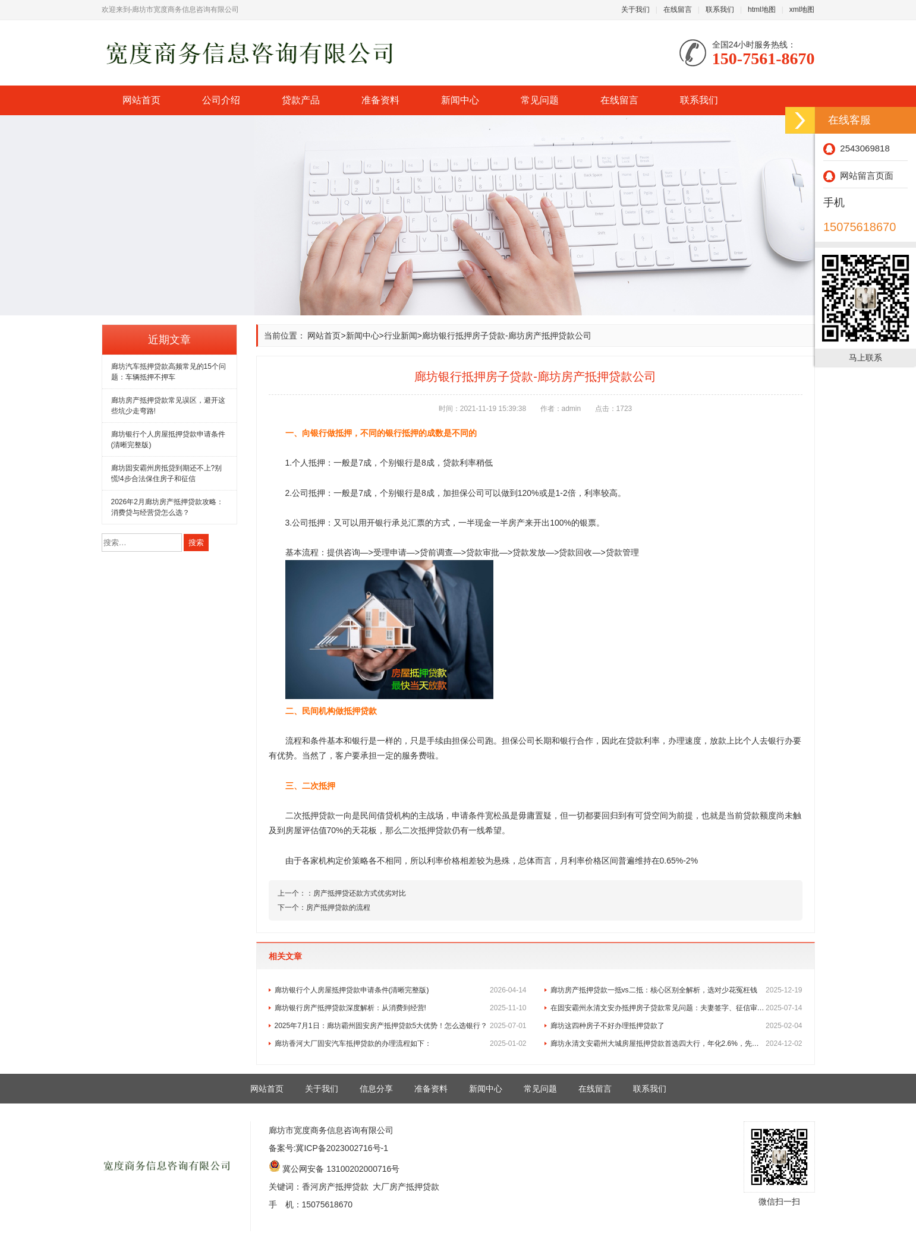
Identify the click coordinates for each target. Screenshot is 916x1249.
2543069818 (856, 148)
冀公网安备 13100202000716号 (340, 1169)
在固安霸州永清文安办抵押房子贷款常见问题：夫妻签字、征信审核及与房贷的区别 (676, 1008)
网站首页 (141, 100)
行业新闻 (400, 335)
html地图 (762, 9)
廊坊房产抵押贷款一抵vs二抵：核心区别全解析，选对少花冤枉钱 (676, 990)
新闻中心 (460, 100)
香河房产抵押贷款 (335, 1186)
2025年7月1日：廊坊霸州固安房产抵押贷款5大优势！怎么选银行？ (401, 1026)
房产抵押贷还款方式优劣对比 (359, 893)
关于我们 (635, 9)
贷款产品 (301, 100)
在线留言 (677, 9)
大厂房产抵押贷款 (406, 1186)
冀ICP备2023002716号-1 (341, 1148)
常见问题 (540, 100)
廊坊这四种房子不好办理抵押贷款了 (676, 1026)
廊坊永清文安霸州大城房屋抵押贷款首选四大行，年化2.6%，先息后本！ (676, 1043)
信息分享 (376, 1088)
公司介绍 (221, 100)
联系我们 (720, 9)
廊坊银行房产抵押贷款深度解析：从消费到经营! (401, 1008)
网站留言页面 (858, 175)
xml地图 (802, 9)
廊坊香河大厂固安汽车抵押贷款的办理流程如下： (401, 1043)
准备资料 (380, 100)
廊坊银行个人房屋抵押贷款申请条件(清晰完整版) (401, 990)
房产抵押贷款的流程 (338, 907)
